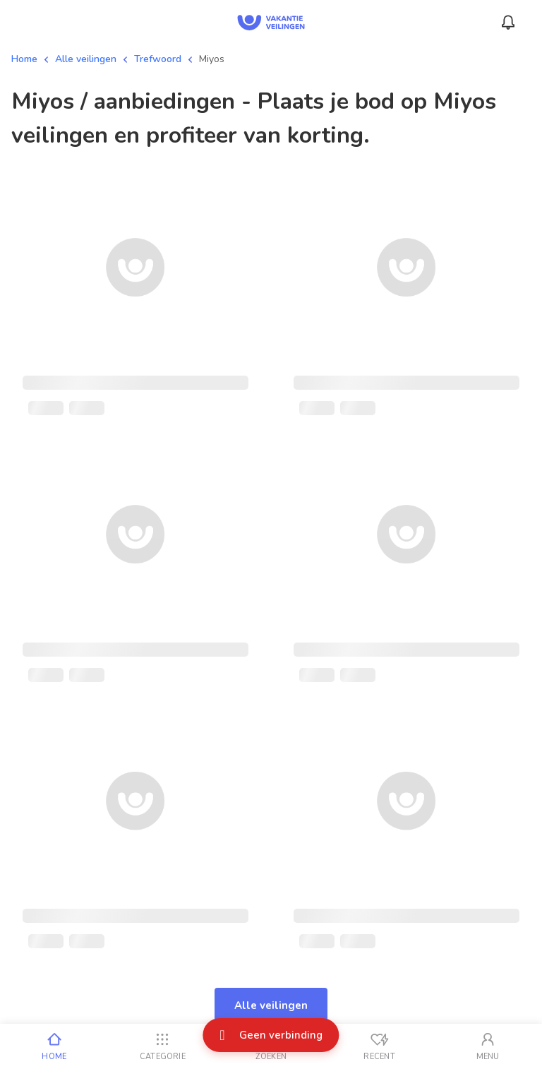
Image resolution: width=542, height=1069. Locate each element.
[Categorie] (163, 1046)
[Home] (54, 1046)
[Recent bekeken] (379, 1046)
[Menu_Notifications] (508, 22)
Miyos (211, 59)
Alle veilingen (85, 59)
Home (24, 59)
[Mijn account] (487, 1046)
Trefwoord (157, 59)
